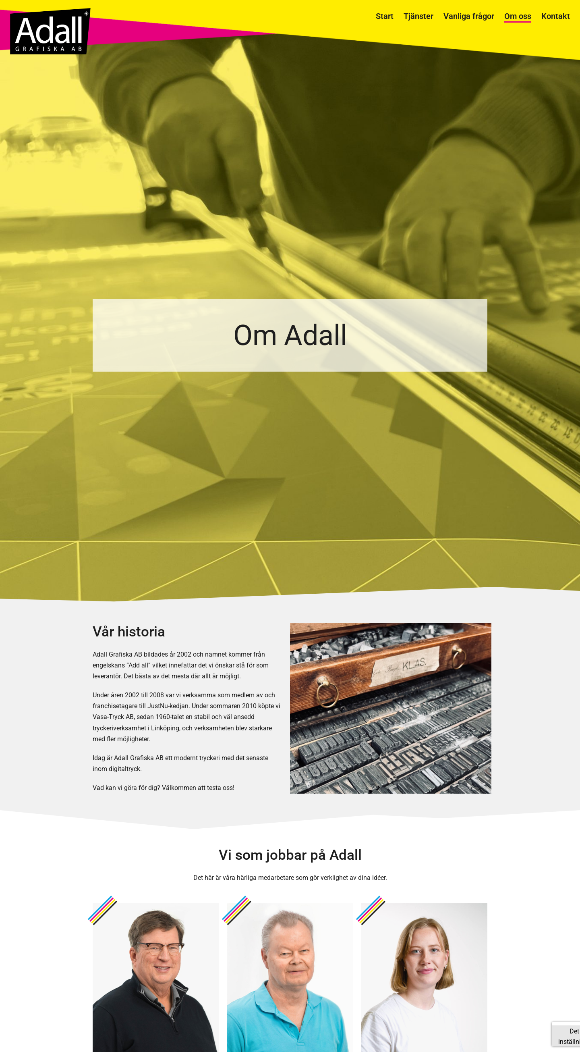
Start (385, 16)
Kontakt (555, 16)
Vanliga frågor (468, 16)
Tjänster (418, 16)
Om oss (517, 16)
